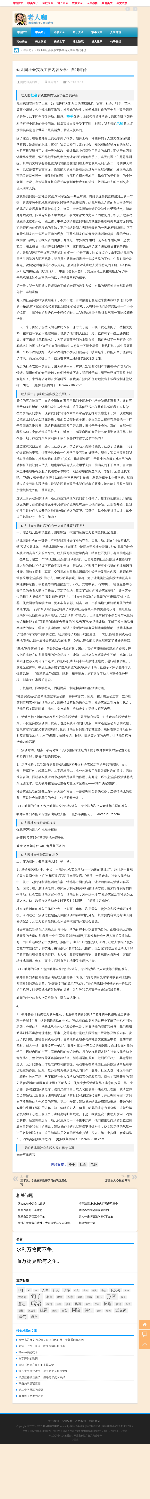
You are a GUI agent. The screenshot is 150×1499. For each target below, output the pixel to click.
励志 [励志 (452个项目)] (103, 1290)
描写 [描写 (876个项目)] (78, 1304)
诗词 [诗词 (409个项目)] (99, 1311)
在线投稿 (80, 1421)
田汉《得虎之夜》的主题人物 (36, 1364)
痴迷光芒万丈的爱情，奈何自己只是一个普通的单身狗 (51, 1339)
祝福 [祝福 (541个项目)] (20, 1310)
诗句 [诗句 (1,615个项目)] (88, 1310)
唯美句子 (32, 3)
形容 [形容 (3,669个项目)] (111, 1296)
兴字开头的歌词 (28, 1358)
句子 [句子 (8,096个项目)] (36, 1296)
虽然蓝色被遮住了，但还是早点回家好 (42, 1377)
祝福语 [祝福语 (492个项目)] (31, 1310)
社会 (34, 95)
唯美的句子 (33, 82)
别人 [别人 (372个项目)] (94, 1290)
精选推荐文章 (93, 1426)
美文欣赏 (121, 3)
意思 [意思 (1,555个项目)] (22, 1304)
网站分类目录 (77, 1426)
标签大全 (94, 1421)
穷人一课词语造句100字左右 (96, 1216)
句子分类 (115, 41)
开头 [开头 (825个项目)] (99, 1297)
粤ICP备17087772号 (123, 1426)
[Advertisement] (75, 1471)
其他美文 (107, 3)
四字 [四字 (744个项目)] (70, 1297)
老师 (119, 123)
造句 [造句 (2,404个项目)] (22, 1316)
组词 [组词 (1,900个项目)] (44, 1310)
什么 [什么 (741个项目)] (56, 1290)
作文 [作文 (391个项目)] (76, 1290)
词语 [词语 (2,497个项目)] (76, 1310)
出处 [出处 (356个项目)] (85, 1290)
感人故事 (96, 41)
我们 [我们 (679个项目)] (49, 1304)
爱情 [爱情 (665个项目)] (118, 1304)
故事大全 (77, 3)
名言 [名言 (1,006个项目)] (49, 1297)
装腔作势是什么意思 (30, 1210)
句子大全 (62, 3)
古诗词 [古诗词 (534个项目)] (22, 1297)
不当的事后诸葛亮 (29, 1383)
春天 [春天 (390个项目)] (88, 1304)
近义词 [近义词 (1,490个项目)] (121, 1310)
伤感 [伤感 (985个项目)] (66, 1290)
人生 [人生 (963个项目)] (45, 1290)
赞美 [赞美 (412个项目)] (108, 1311)
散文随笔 (78, 41)
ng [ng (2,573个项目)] (20, 1289)
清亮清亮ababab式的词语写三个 (98, 1203)
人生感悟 (92, 3)
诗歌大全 (47, 3)
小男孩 (75, 1439)
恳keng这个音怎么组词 (32, 1203)
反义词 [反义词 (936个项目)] (115, 1290)
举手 (69, 116)
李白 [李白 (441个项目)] (97, 1304)
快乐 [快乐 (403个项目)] (123, 1297)
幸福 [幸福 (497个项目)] (89, 1297)
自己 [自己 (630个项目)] (64, 1310)
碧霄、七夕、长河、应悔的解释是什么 (42, 1346)
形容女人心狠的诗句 (117, 1180)
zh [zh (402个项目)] (36, 1290)
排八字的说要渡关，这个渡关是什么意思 (43, 1371)
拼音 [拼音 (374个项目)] (59, 1304)
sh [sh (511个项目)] (29, 1290)
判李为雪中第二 (88, 1222)
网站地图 (107, 1426)
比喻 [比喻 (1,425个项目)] (107, 1304)
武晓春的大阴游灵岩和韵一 (95, 1210)
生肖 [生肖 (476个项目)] (128, 1304)
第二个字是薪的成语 (31, 1389)
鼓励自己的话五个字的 (31, 1216)
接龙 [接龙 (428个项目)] (68, 1304)
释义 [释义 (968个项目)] (34, 1317)
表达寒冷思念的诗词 (31, 1396)
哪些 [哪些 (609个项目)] (60, 1297)
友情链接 (67, 1421)
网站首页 (17, 3)
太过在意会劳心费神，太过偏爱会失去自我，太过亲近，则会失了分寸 (47, 1222)
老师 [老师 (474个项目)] (54, 1310)
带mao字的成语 (28, 1352)
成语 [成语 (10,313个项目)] (36, 1303)
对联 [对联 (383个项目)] (80, 1297)
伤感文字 (59, 41)
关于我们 (53, 1421)
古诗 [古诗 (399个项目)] (127, 1290)
